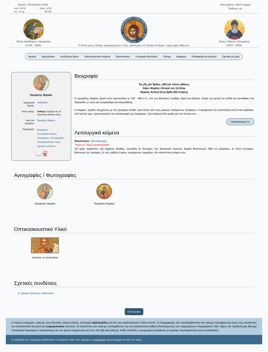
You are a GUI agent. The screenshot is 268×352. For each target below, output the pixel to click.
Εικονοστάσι (123, 56)
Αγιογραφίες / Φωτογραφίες (50, 138)
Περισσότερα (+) (240, 121)
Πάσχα (167, 56)
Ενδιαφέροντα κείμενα (204, 56)
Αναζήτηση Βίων (69, 56)
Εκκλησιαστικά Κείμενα (97, 56)
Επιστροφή (134, 311)
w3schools (99, 339)
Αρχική (32, 56)
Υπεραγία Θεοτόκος (146, 56)
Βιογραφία (42, 130)
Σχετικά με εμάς (231, 56)
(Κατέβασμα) (98, 141)
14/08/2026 (42, 102)
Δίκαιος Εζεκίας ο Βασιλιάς (37, 293)
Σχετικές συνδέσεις (46, 146)
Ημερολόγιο (48, 56)
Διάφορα (181, 56)
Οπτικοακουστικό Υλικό (48, 142)
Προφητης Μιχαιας (46, 120)
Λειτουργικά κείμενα (47, 134)
